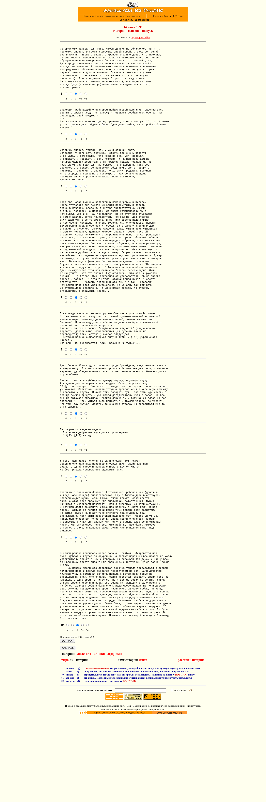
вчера (65, 745)
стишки (99, 739)
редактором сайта (140, 37)
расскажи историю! (192, 745)
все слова (178, 775)
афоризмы (114, 739)
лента (143, 745)
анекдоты (84, 739)
